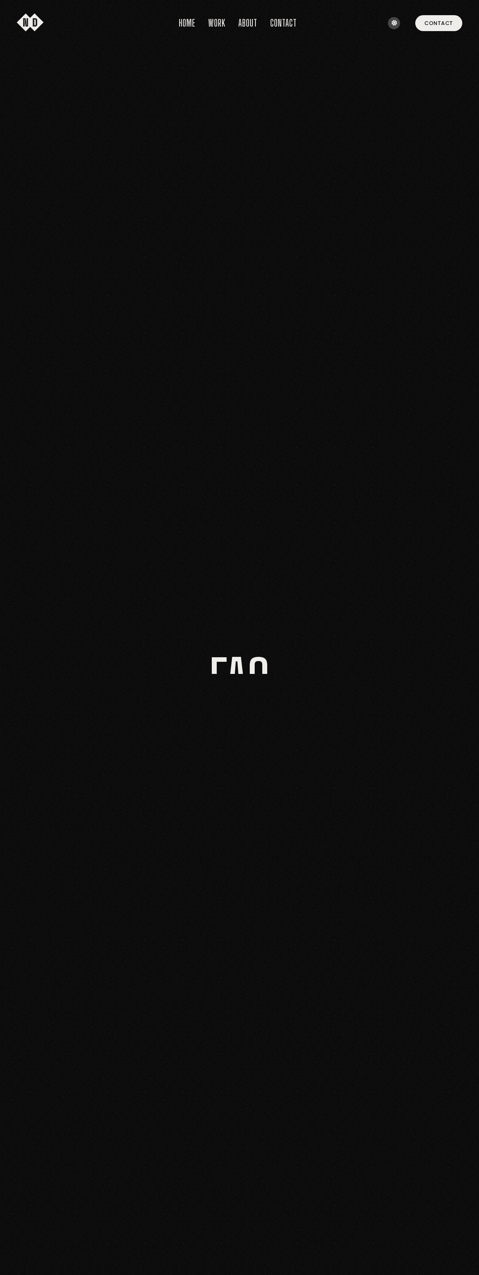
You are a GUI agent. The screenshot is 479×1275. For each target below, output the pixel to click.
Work (216, 22)
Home (187, 22)
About (247, 22)
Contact (283, 22)
